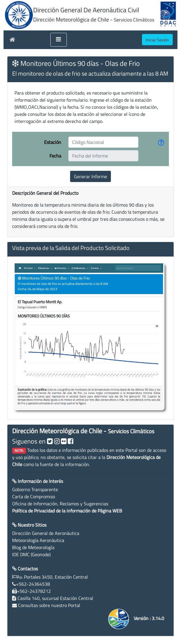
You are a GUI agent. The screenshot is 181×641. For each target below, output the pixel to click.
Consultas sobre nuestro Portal (49, 605)
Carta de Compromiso (33, 496)
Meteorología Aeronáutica (38, 540)
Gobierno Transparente (35, 489)
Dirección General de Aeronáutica (45, 533)
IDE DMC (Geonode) (31, 554)
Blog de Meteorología (33, 547)
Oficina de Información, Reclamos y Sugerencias (60, 503)
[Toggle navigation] (58, 40)
